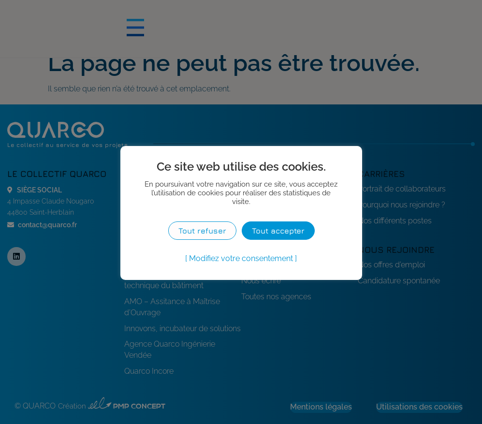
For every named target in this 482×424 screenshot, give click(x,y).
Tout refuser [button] (202, 230)
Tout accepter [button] (280, 230)
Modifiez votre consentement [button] (241, 258)
